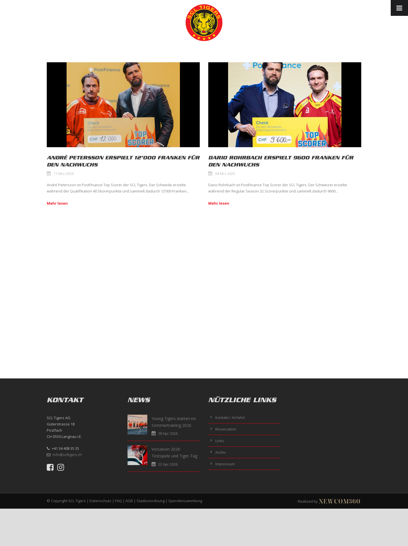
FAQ (118, 500)
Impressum (225, 463)
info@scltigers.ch (67, 454)
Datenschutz (100, 500)
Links (219, 440)
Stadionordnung (151, 500)
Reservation (225, 429)
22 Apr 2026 (168, 464)
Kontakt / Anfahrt (230, 417)
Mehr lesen (57, 203)
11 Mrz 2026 (64, 173)
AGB (129, 500)
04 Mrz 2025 (225, 173)
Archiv (220, 452)
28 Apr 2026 (168, 433)
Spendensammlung (185, 500)
